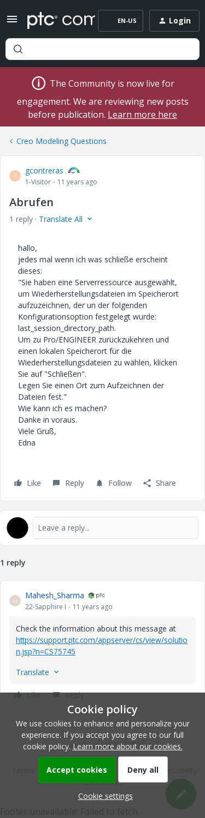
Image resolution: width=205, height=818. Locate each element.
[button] (12, 22)
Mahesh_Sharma (54, 595)
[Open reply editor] (102, 527)
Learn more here (142, 115)
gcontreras (44, 170)
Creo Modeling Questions (61, 141)
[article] (102, 647)
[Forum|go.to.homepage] (53, 20)
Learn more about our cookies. (128, 746)
